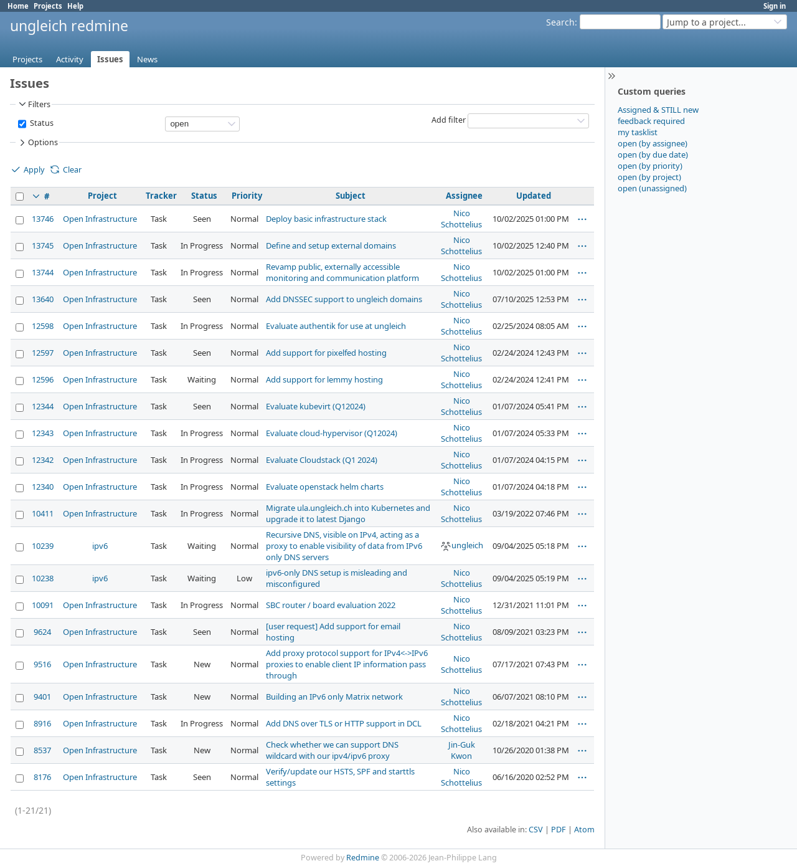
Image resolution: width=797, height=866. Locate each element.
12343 (43, 433)
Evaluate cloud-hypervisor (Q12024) (331, 433)
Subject (350, 195)
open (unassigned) (652, 188)
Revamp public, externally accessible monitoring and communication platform (342, 272)
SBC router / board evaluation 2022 (330, 605)
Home (18, 6)
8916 (42, 723)
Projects (48, 6)
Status (41, 123)
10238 (43, 578)
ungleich (461, 545)
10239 (43, 545)
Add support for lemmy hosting (324, 379)
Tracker (161, 195)
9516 (42, 664)
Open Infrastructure (100, 218)
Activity (69, 59)
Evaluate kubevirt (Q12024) (315, 406)
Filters (33, 104)
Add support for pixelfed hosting (326, 352)
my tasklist (638, 132)
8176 (42, 777)
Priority (247, 195)
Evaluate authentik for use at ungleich (336, 325)
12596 (43, 379)
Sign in (774, 6)
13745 (43, 245)
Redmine (362, 857)
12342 (43, 459)
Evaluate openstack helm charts (325, 486)
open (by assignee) (652, 143)
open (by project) (649, 177)
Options (37, 142)
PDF (558, 829)
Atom (584, 829)
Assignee (464, 195)
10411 (43, 513)
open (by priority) (650, 165)
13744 (43, 272)
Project (102, 195)
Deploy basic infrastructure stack (326, 218)
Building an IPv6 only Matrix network (334, 696)
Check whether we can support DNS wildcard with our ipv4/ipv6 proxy (332, 750)
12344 (43, 406)
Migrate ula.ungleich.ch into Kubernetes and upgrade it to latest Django (348, 513)
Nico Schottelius (461, 218)
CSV (536, 829)
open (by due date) (653, 154)
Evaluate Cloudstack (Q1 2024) (321, 459)
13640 (43, 299)
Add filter (449, 120)
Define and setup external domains (331, 245)
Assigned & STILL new (658, 109)
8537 (42, 750)
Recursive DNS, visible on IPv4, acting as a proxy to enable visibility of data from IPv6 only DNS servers (344, 546)
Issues (110, 59)
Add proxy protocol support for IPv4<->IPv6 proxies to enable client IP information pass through (347, 664)
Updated (533, 195)
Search (560, 22)
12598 (43, 325)
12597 (43, 352)
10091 (43, 605)
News (147, 59)
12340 (43, 486)
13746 (43, 218)
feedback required (651, 120)
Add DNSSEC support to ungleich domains (344, 299)
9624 (42, 631)
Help (75, 6)
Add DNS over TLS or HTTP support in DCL (344, 723)
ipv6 (100, 545)
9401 (42, 696)
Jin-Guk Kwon (461, 750)
